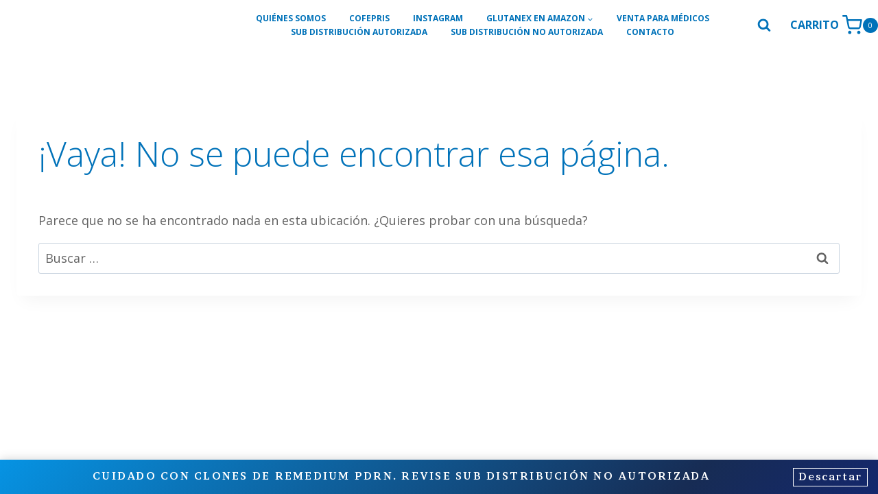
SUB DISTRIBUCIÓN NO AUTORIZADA (527, 32)
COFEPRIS (369, 18)
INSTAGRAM (438, 18)
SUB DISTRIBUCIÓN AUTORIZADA (359, 32)
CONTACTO (650, 32)
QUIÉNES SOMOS (291, 18)
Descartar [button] (828, 477)
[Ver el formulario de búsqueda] (764, 25)
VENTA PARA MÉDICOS (663, 18)
